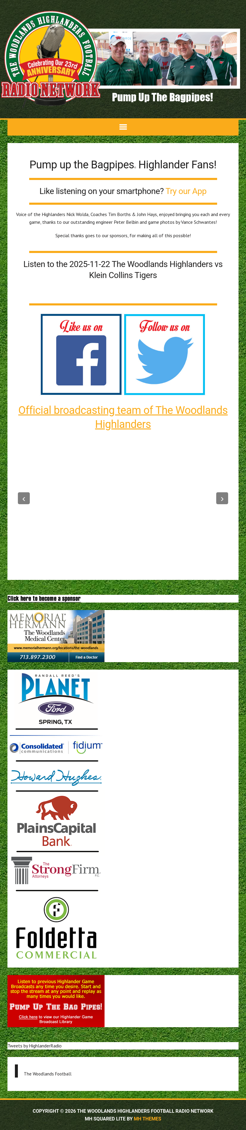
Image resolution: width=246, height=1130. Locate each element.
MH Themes (147, 1119)
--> (222, 498)
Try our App (186, 191)
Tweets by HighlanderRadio (34, 1046)
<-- (24, 498)
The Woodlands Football (47, 1074)
